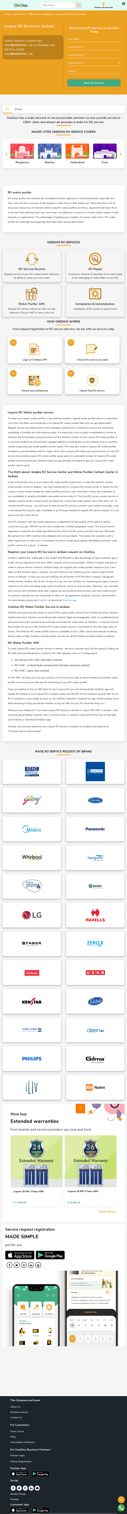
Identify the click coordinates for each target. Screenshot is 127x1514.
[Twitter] (19, 1488)
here (102, 703)
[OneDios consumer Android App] (41, 1510)
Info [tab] (7, 109)
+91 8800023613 (15, 45)
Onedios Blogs (18, 1494)
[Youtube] (37, 1488)
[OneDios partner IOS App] (20, 1473)
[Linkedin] (31, 1488)
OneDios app (69, 600)
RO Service (19, 14)
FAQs (13, 1436)
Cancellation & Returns (22, 1442)
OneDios (43, 600)
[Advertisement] (63, 1372)
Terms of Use (17, 1431)
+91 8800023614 (15, 54)
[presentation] (6, 153)
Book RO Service (94, 83)
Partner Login (17, 1455)
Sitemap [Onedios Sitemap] (14, 1499)
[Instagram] (25, 1488)
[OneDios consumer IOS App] (20, 1510)
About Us (15, 1406)
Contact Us (16, 1417)
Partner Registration (21, 1461)
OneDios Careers (19, 1412)
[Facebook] (13, 1488)
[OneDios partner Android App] (41, 1473)
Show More (107, 1212)
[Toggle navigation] (123, 3)
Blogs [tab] (18, 109)
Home (7, 14)
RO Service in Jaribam (40, 14)
